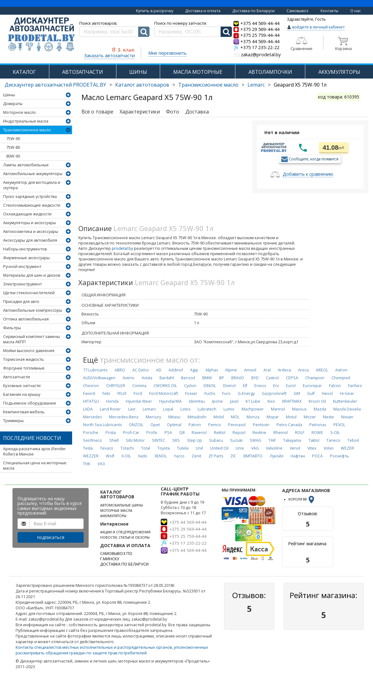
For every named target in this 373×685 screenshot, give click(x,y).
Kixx (271, 401)
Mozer (310, 417)
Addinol (176, 370)
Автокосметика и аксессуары (30, 231)
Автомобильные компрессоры (32, 310)
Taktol (313, 440)
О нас (355, 10)
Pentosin (261, 424)
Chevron (91, 385)
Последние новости (32, 438)
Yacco (179, 456)
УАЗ (101, 463)
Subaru (216, 440)
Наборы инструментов (25, 249)
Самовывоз (297, 10)
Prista (111, 432)
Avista (147, 377)
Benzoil (188, 377)
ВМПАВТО (253, 456)
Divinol (229, 385)
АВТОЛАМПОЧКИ (270, 71)
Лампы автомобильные (26, 165)
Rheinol (280, 432)
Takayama (292, 440)
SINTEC (158, 440)
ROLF (299, 432)
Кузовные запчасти (22, 385)
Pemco (214, 424)
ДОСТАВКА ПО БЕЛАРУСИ (124, 564)
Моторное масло (19, 112)
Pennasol (237, 424)
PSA (168, 432)
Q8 (181, 432)
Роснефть (339, 456)
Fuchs (209, 393)
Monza (253, 417)
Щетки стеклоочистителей (29, 292)
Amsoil (250, 370)
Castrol (272, 377)
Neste (328, 417)
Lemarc (256, 84)
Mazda (320, 409)
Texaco (106, 448)
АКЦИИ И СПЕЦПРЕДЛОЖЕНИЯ (125, 532)
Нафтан (298, 456)
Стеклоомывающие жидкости (31, 205)
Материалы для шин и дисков (31, 275)
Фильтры (12, 327)
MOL (235, 417)
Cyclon (190, 385)
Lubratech (207, 409)
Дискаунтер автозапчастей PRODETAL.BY (55, 84)
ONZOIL (136, 424)
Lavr (131, 409)
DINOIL (210, 385)
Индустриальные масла (25, 121)
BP (221, 377)
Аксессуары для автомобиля (30, 240)
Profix (151, 432)
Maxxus (299, 409)
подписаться (50, 537)
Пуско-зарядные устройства (30, 196)
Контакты (329, 10)
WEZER (347, 448)
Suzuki (236, 440)
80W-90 (13, 156)
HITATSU (91, 401)
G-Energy (246, 393)
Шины (9, 95)
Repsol (239, 432)
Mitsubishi (197, 417)
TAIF (272, 440)
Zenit (196, 456)
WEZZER (91, 456)
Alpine (231, 370)
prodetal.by (122, 248)
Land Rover (110, 409)
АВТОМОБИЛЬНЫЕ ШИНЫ (121, 505)
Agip (194, 370)
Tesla (88, 448)
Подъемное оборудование (29, 403)
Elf (245, 385)
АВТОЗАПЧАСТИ (82, 71)
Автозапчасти (16, 377)
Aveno (129, 377)
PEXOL (339, 424)
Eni (276, 385)
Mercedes (92, 417)
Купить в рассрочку (154, 10)
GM (297, 393)
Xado (142, 456)
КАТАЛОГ (24, 71)
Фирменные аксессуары (26, 257)
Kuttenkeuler (345, 401)
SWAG (255, 440)
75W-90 (13, 138)
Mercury (153, 417)
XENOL (161, 456)
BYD (255, 377)
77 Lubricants (95, 370)
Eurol (291, 385)
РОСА (317, 456)
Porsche (90, 432)
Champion (314, 377)
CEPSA (292, 377)
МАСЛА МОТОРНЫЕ (197, 71)
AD (158, 370)
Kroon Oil (317, 401)
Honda (112, 401)
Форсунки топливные (24, 368)
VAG (255, 448)
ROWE (317, 432)
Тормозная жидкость (23, 359)
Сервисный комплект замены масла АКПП (31, 339)
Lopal (168, 409)
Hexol (327, 393)
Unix (240, 448)
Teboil (353, 440)
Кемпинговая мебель (24, 412)
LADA (88, 409)
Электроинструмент (22, 284)
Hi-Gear (347, 393)
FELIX (121, 393)
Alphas (211, 370)
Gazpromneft (274, 393)
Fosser (191, 393)
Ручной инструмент (22, 266)
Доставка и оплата (202, 10)
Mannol (278, 409)
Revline (259, 432)
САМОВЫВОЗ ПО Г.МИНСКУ (116, 556)
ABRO (120, 370)
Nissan (347, 417)
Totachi (127, 448)
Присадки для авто (21, 301)
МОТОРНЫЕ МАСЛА (116, 510)
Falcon (335, 385)
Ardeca (284, 370)
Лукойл (276, 456)
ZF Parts (216, 456)
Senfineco (92, 440)
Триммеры (13, 420)
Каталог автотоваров (142, 84)
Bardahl (167, 377)
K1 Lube (253, 401)
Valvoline (274, 448)
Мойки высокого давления (28, 350)
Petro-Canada (289, 424)
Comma (139, 385)
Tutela (183, 448)
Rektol (219, 432)
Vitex (312, 448)
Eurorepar (312, 385)
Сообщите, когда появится (313, 158)
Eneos (260, 385)
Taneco (333, 440)
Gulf (311, 393)
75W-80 (13, 147)
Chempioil (340, 377)
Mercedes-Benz (124, 417)
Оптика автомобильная (26, 319)
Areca (303, 370)
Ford (138, 393)
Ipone (217, 401)
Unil (199, 448)
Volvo (329, 448)
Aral (267, 370)
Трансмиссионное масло (208, 84)
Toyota (163, 448)
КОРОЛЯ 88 (301, 499)
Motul (291, 417)
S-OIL (335, 432)
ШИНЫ (138, 71)
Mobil (218, 417)
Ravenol (199, 432)
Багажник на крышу (21, 394)
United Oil (219, 448)
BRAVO (237, 377)
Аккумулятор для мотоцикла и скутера (31, 185)
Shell (114, 440)
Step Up (194, 440)
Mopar (273, 417)
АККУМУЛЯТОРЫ (339, 71)
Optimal (174, 424)
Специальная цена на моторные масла (34, 465)
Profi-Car (131, 432)
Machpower (253, 409)
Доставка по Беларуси (253, 10)
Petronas (317, 424)
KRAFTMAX (292, 401)
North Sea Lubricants (102, 424)
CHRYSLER (115, 385)
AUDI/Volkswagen (99, 377)
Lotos (185, 409)
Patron (195, 424)
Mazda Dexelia (347, 409)
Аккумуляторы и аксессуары (29, 222)
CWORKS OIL (165, 385)
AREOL (322, 370)
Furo (226, 393)
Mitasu (174, 417)
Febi (106, 393)
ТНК (86, 463)
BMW (207, 377)
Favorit (89, 393)
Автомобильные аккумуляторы (32, 173)
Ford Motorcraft (163, 393)
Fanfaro (355, 385)
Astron (341, 370)
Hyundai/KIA (170, 401)
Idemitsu (197, 401)
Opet (155, 424)
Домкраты (12, 103)
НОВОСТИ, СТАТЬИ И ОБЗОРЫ (125, 537)
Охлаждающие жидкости (27, 214)
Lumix (228, 409)
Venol (295, 448)
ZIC (233, 456)
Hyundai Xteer (139, 401)
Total (145, 448)
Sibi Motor (135, 440)
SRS (176, 440)
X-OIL (126, 456)
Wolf (110, 456)
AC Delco (140, 370)
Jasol (234, 401)
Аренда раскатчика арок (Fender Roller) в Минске (34, 451)
